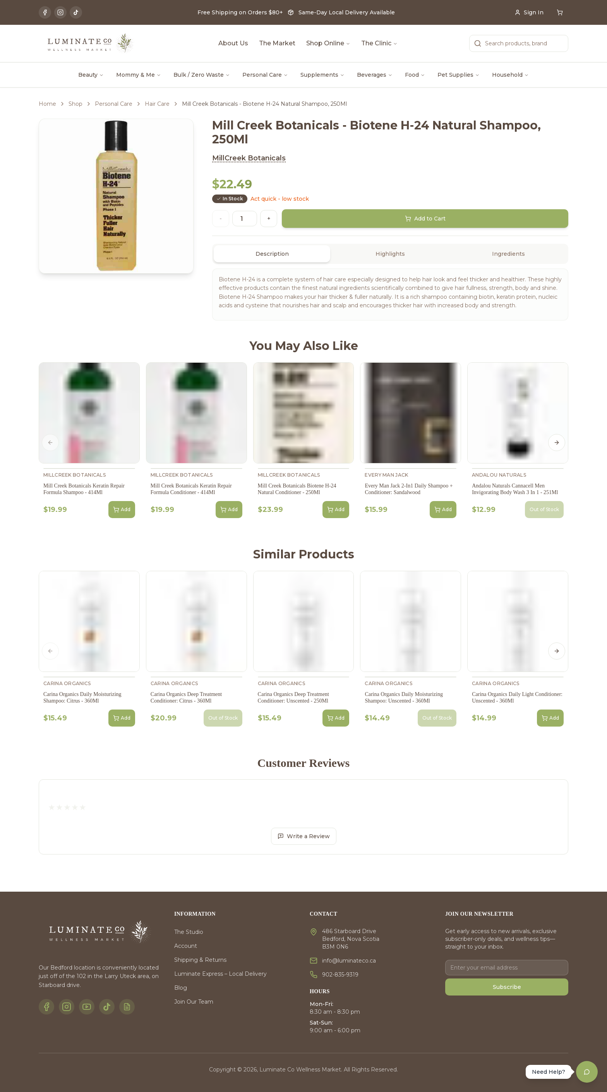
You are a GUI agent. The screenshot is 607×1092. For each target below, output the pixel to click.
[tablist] (390, 254)
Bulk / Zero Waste (201, 74)
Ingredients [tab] (508, 253)
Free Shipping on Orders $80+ (240, 12)
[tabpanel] (390, 294)
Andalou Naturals (499, 475)
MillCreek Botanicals (249, 158)
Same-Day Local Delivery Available (346, 12)
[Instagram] (60, 12)
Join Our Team (193, 1001)
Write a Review (304, 836)
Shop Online (328, 43)
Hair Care (157, 103)
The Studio (188, 931)
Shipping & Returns (200, 959)
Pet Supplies (458, 74)
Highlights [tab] (390, 253)
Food (415, 74)
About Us (233, 43)
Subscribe (507, 986)
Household (510, 74)
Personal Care (265, 74)
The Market (277, 43)
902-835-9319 (340, 974)
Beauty (91, 74)
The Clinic (379, 43)
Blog (180, 987)
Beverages (375, 74)
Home (47, 103)
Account (185, 945)
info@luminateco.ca (349, 960)
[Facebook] (45, 12)
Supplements (322, 74)
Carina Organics (67, 683)
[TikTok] (76, 12)
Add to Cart (425, 218)
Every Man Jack (386, 475)
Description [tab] (272, 253)
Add (121, 509)
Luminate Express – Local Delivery (220, 973)
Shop (75, 103)
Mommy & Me (138, 74)
